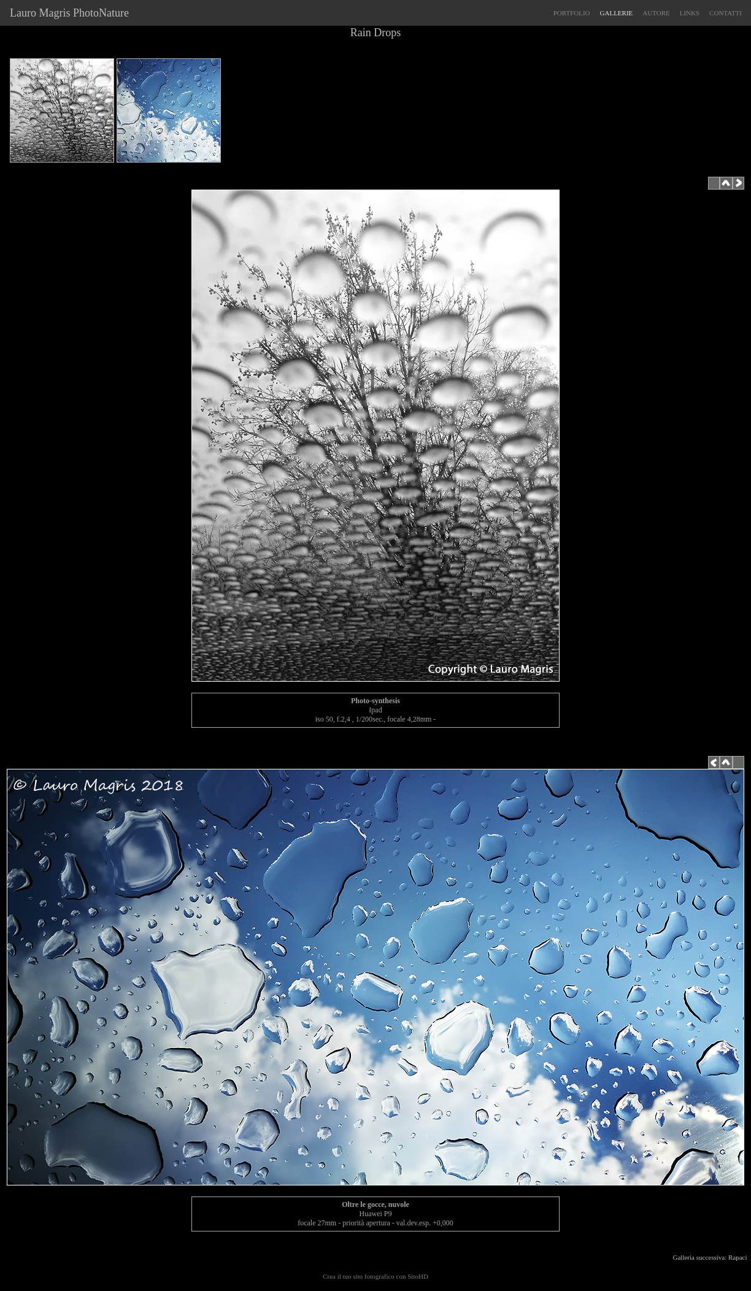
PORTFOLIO (571, 13)
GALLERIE (616, 13)
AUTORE (655, 13)
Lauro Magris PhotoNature (66, 13)
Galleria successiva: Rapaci (711, 1257)
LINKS (689, 13)
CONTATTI (725, 13)
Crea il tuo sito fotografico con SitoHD (375, 1276)
